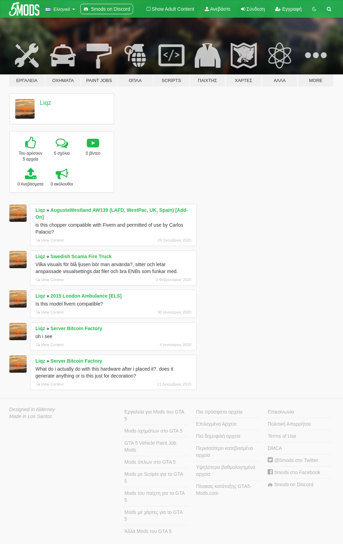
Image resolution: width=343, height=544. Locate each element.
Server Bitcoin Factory (76, 328)
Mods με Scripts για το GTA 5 (153, 477)
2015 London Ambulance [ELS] (86, 296)
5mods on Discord (290, 485)
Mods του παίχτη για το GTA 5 (154, 496)
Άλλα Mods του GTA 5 (148, 531)
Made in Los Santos (30, 416)
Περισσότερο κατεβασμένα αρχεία (224, 451)
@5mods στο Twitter (293, 460)
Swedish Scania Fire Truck (81, 256)
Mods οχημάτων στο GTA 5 (153, 431)
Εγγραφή (288, 9)
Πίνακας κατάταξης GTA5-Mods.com (224, 489)
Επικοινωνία (281, 412)
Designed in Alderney (32, 409)
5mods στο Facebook (294, 472)
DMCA (275, 448)
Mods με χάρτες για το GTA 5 (153, 515)
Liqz (45, 102)
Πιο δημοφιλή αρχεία (218, 436)
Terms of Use (282, 436)
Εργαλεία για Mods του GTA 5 (154, 415)
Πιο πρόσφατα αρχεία (219, 412)
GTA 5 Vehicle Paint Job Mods (150, 446)
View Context (50, 240)
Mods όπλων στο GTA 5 (150, 462)
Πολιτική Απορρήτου (289, 424)
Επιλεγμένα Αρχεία (216, 424)
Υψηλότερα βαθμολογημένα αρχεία (225, 470)
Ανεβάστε (218, 9)
